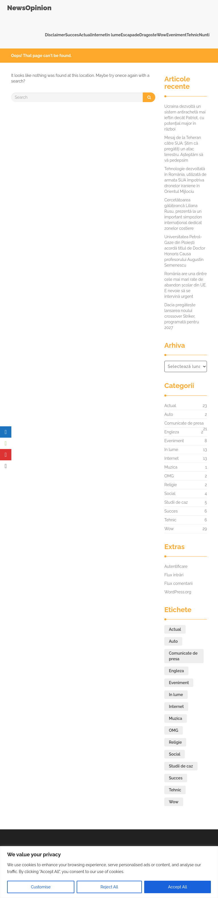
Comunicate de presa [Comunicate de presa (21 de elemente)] (183, 656)
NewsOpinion (29, 8)
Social (169, 493)
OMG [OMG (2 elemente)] (173, 730)
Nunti (204, 35)
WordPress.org (177, 592)
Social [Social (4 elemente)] (174, 754)
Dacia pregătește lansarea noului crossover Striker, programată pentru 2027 (181, 316)
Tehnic (192, 35)
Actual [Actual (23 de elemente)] (175, 629)
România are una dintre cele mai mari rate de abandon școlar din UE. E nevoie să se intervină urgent (185, 285)
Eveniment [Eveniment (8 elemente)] (179, 682)
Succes (72, 35)
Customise (41, 887)
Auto (168, 414)
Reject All (109, 887)
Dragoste (148, 35)
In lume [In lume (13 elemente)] (176, 694)
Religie (170, 485)
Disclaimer (55, 35)
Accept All (177, 887)
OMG (169, 476)
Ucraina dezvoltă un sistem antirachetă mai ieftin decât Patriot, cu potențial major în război (185, 117)
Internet (98, 35)
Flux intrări (173, 575)
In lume (113, 35)
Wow (161, 35)
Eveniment (176, 35)
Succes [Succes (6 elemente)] (176, 778)
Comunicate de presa (184, 424)
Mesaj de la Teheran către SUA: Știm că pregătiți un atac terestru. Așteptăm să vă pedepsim (183, 149)
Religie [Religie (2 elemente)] (175, 742)
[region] (109, 872)
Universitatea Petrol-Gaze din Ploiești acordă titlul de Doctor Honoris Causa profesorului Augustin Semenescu (184, 251)
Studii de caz (176, 502)
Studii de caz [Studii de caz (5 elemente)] (181, 766)
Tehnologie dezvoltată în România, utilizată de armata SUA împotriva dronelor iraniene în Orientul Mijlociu (185, 180)
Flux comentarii (178, 583)
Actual (85, 35)
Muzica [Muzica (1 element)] (175, 718)
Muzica (170, 467)
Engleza (171, 432)
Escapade (130, 35)
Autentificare (176, 566)
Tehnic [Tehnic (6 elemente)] (175, 790)
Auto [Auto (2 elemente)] (173, 641)
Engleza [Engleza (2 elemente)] (176, 671)
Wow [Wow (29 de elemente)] (174, 802)
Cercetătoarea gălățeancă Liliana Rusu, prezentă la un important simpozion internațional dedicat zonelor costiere (183, 214)
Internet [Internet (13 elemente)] (176, 706)
